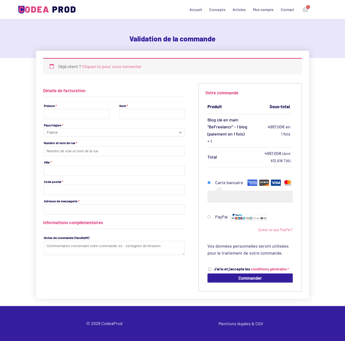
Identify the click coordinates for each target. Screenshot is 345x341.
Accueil (196, 9)
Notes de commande (66, 238)
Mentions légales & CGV (240, 323)
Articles (239, 9)
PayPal (241, 216)
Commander (250, 278)
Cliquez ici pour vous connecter (112, 66)
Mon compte (263, 9)
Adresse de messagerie (61, 201)
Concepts (217, 9)
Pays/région (53, 125)
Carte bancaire (229, 182)
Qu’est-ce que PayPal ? (275, 229)
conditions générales (269, 269)
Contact (287, 9)
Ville (48, 162)
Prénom (50, 106)
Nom (123, 106)
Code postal (53, 182)
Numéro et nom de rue (60, 143)
